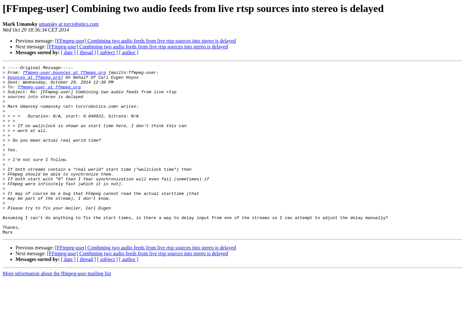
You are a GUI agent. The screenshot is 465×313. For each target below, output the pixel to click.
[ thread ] (86, 52)
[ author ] (129, 52)
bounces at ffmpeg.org (34, 80)
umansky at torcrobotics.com (68, 24)
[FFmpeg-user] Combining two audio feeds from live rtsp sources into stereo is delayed (145, 41)
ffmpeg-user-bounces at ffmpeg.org (64, 74)
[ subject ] (107, 52)
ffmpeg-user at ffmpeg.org (49, 92)
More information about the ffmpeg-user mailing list (57, 307)
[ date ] (68, 52)
